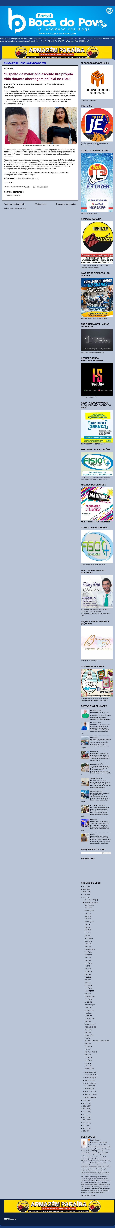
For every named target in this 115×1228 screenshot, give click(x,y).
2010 (85, 1131)
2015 (85, 1117)
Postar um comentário (14, 195)
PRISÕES (88, 983)
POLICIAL (88, 919)
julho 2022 (88, 1080)
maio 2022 (88, 1086)
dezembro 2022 (90, 900)
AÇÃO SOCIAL (89, 1010)
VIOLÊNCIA (88, 908)
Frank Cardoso (95, 1140)
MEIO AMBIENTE (90, 1027)
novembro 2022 (90, 902)
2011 (85, 1128)
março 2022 (89, 1091)
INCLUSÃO (94, 737)
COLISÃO (88, 935)
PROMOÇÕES (89, 910)
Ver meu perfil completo (88, 1195)
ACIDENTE (88, 944)
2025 (85, 889)
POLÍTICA (93, 820)
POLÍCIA (93, 834)
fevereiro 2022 (90, 1094)
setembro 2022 (90, 1075)
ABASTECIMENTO (96, 791)
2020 (85, 1103)
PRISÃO (87, 966)
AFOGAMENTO (90, 949)
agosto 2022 (89, 1077)
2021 (85, 1100)
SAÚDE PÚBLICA (96, 778)
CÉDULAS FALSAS (91, 1052)
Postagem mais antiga (66, 204)
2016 (85, 1114)
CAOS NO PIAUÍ (90, 1024)
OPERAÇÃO (89, 938)
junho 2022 (88, 1083)
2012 (85, 1125)
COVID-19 (88, 916)
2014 (85, 1120)
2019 (85, 1106)
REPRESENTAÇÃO (96, 764)
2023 (85, 895)
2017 (85, 1112)
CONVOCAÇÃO (90, 1005)
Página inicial (40, 204)
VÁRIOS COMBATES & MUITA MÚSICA (97, 1041)
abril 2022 (88, 1089)
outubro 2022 (89, 1072)
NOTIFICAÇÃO (89, 905)
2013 (85, 1123)
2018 (85, 1109)
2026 (85, 886)
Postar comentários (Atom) (18, 208)
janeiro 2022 (89, 1097)
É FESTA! (88, 933)
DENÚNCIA (94, 751)
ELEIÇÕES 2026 (95, 710)
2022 (85, 897)
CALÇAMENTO (89, 996)
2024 (85, 892)
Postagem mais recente (14, 204)
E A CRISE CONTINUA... (98, 805)
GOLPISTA (88, 941)
